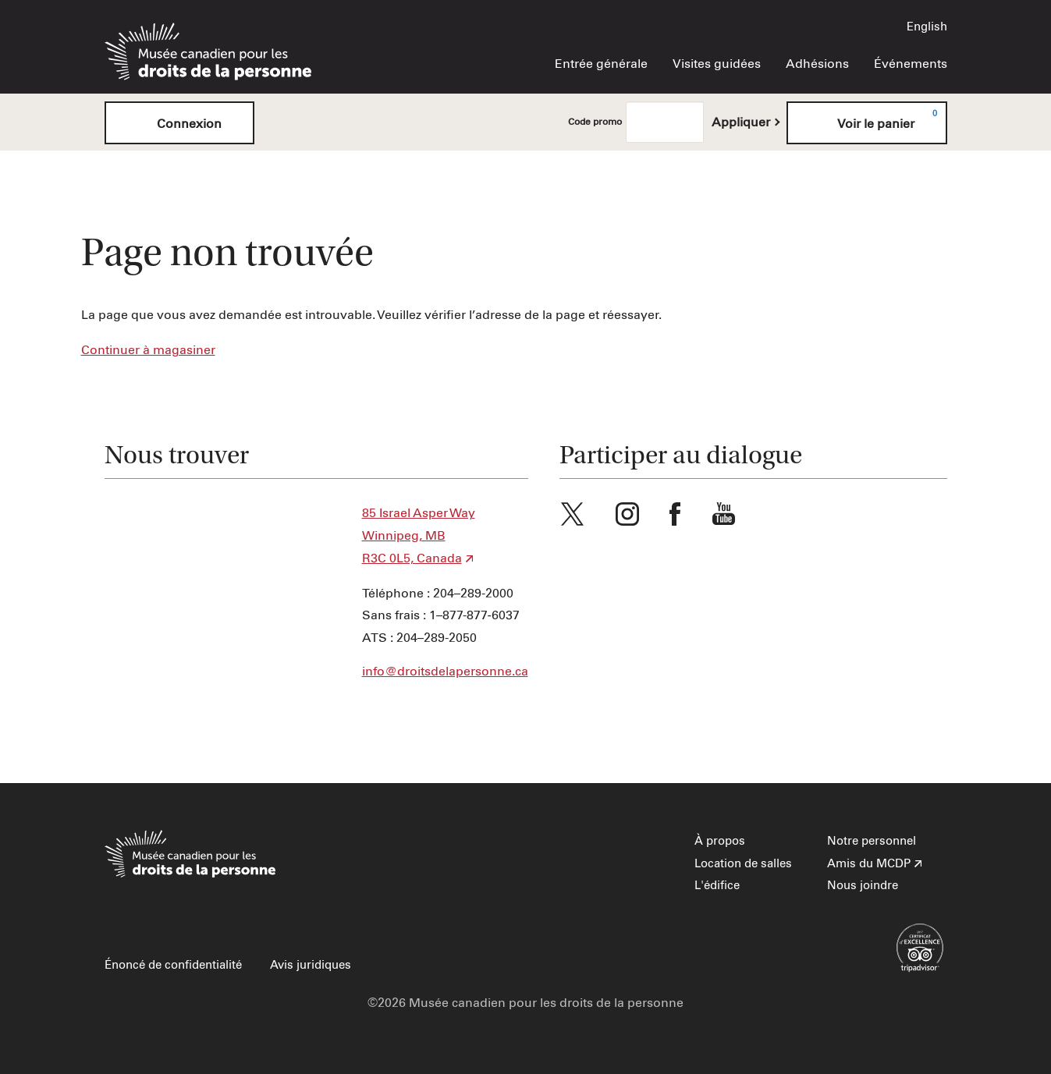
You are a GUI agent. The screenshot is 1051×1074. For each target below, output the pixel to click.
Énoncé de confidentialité (173, 965)
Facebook (675, 514)
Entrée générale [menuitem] (601, 64)
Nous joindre (862, 885)
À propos (719, 841)
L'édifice (717, 885)
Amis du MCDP (869, 864)
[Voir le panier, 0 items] (866, 122)
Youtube (724, 514)
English (927, 27)
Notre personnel (871, 841)
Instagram (627, 514)
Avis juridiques (310, 965)
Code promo (595, 122)
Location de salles (743, 864)
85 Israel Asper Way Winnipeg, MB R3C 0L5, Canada (418, 536)
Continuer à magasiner (148, 350)
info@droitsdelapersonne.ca (445, 671)
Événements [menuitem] (910, 64)
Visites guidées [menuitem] (717, 64)
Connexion (179, 122)
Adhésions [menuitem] (817, 64)
